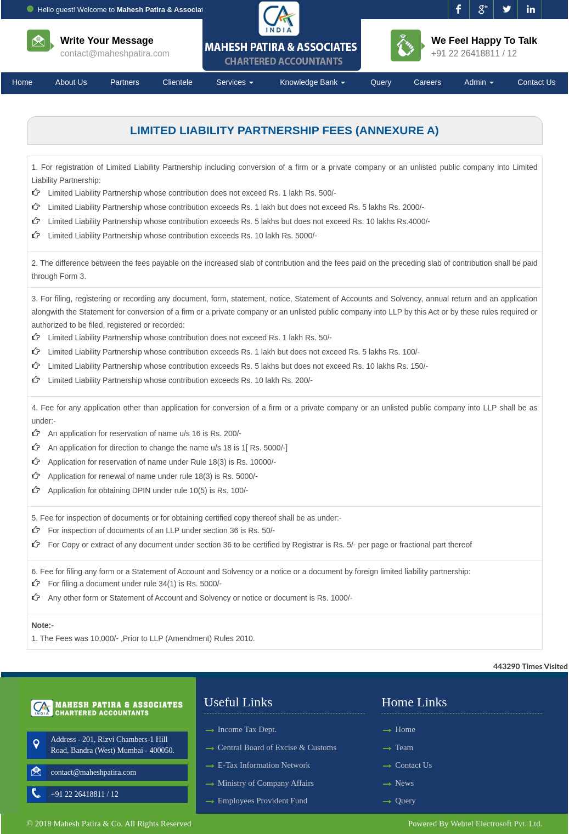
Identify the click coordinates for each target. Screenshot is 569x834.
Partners (124, 82)
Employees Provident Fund (262, 790)
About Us (71, 82)
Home (22, 82)
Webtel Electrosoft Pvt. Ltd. (496, 823)
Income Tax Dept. (247, 719)
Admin (479, 82)
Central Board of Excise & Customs (277, 737)
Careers (427, 82)
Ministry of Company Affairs (266, 773)
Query (380, 82)
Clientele (177, 82)
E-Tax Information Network (264, 755)
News (394, 783)
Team (394, 747)
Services (234, 82)
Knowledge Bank (312, 82)
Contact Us (536, 82)
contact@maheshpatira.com (115, 53)
